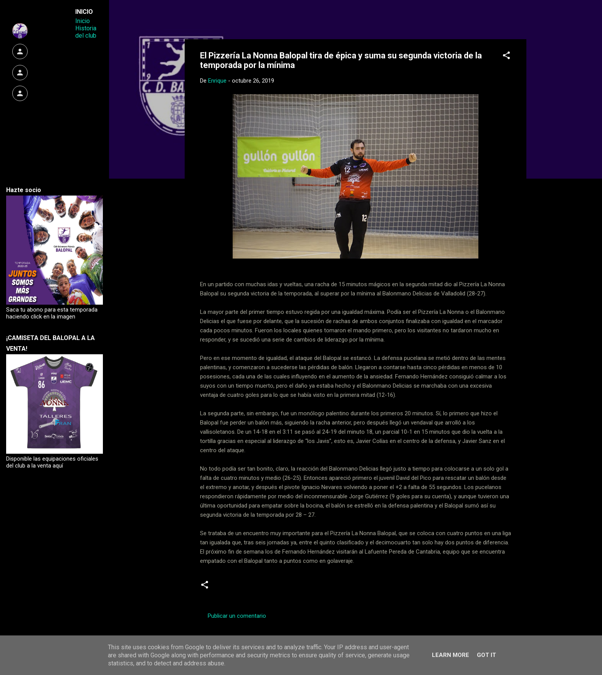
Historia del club (85, 32)
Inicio (82, 21)
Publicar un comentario (237, 615)
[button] (506, 57)
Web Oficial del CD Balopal (258, 18)
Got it (486, 655)
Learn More (450, 655)
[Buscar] (521, 21)
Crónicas (230, 587)
